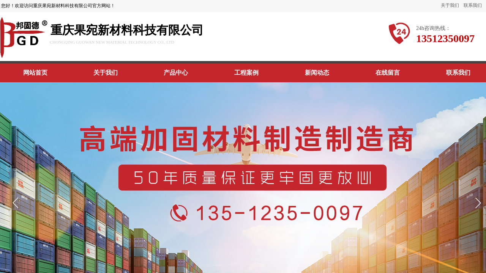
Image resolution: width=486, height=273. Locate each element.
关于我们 (450, 5)
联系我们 (473, 5)
